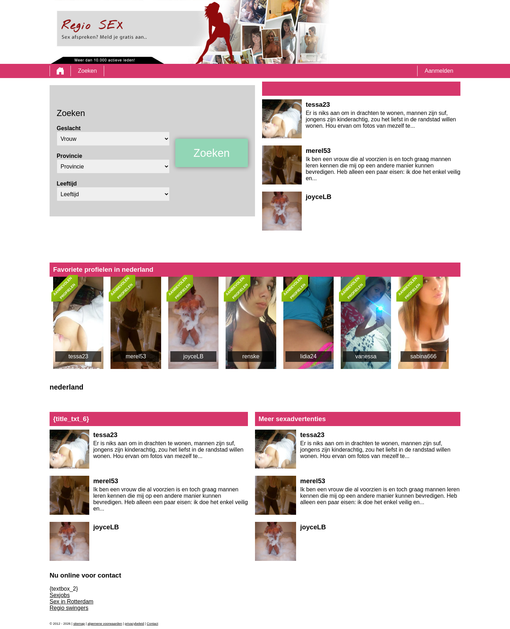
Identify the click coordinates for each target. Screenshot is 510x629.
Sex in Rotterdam (72, 601)
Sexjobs (60, 595)
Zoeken (87, 71)
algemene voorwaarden (104, 623)
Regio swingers (69, 608)
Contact (152, 623)
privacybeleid (134, 623)
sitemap (79, 623)
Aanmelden (439, 71)
